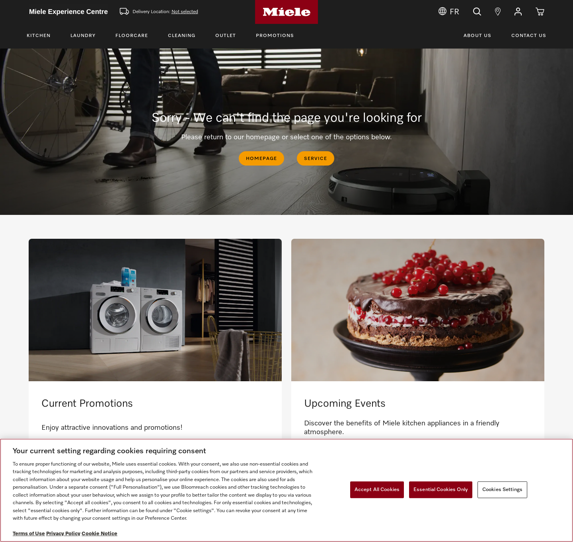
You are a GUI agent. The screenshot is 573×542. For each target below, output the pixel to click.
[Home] (286, 12)
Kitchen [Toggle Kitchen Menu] (39, 35)
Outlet (225, 35)
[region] (286, 490)
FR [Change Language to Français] (449, 12)
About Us (477, 35)
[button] (518, 12)
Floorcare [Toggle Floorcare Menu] (131, 35)
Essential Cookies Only (440, 489)
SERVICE (315, 158)
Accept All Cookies (377, 489)
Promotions (275, 35)
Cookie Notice (99, 533)
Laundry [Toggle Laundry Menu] (83, 35)
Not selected (185, 12)
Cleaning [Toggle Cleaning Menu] (181, 35)
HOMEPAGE (261, 158)
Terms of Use (29, 533)
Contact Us (528, 35)
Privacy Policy (63, 533)
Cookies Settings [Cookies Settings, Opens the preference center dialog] (502, 489)
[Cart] (540, 12)
